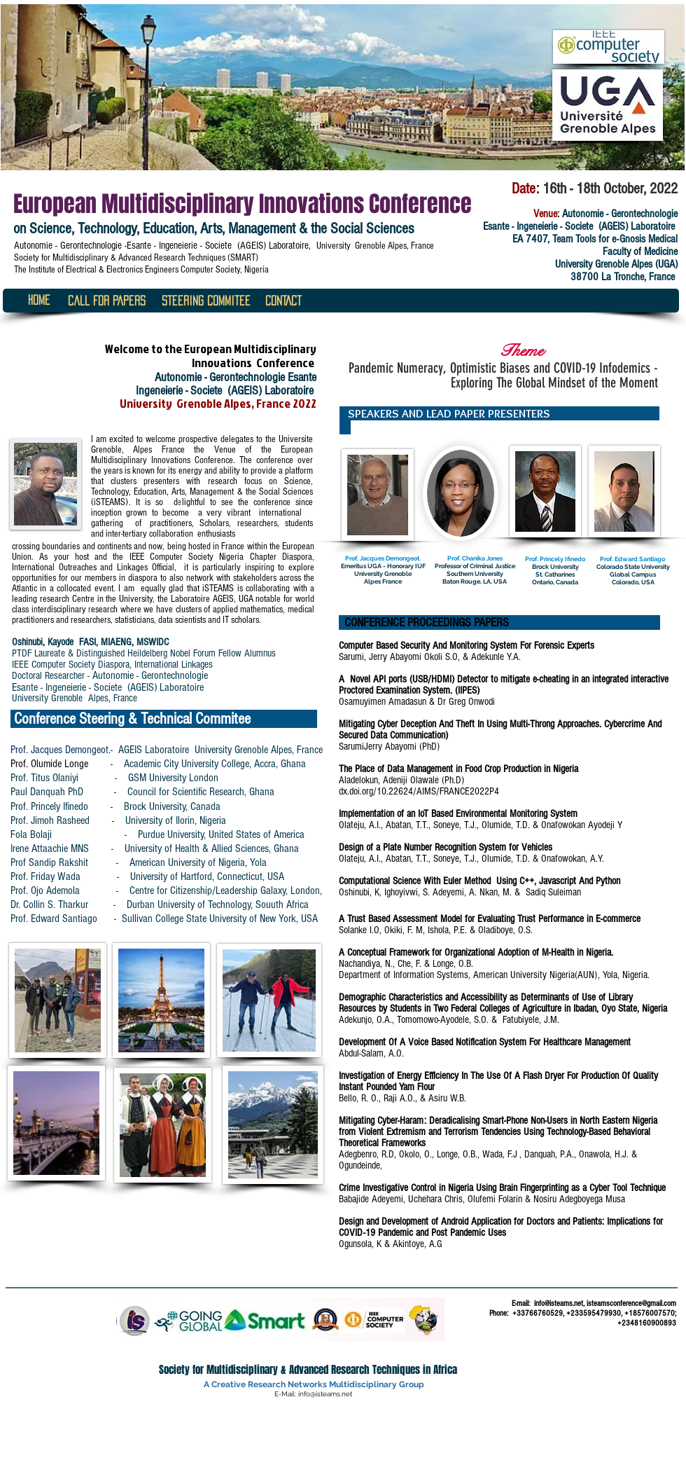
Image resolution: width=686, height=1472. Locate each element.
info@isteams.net (558, 1303)
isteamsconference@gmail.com (631, 1303)
